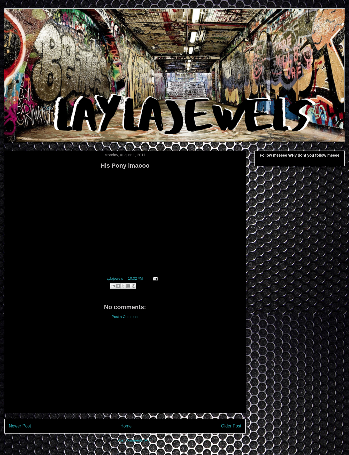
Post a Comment (125, 317)
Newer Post (20, 426)
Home (126, 426)
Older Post (231, 426)
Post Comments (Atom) (135, 440)
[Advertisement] (125, 370)
